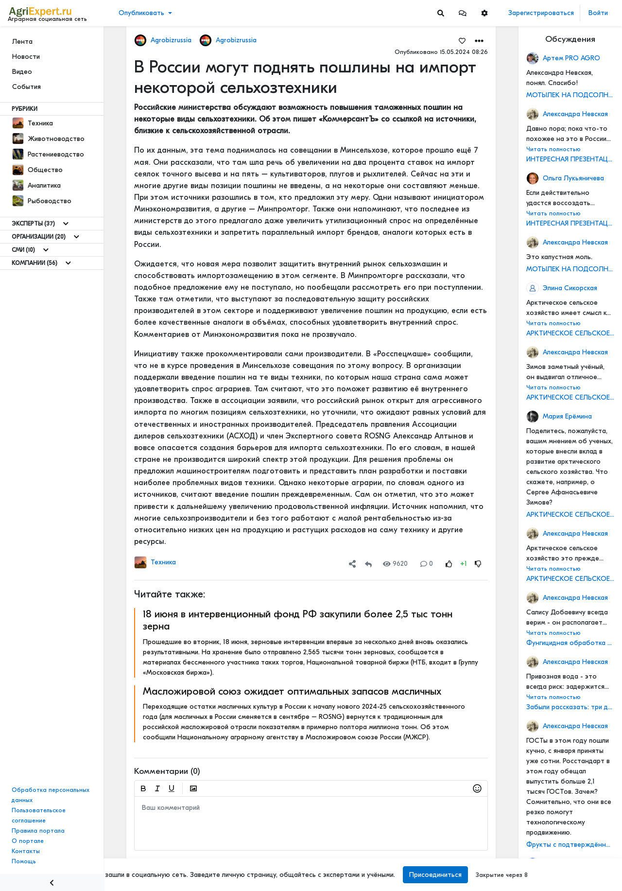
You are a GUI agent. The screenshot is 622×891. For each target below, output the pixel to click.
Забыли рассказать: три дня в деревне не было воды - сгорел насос (570, 707)
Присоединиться (435, 875)
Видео (22, 72)
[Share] (352, 563)
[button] (462, 12)
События (26, 87)
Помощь (24, 861)
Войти (598, 13)
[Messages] (462, 12)
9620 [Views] (395, 563)
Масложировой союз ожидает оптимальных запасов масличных (292, 691)
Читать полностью (553, 149)
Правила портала (38, 830)
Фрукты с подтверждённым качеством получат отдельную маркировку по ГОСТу (570, 844)
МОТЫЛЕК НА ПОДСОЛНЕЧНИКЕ (570, 95)
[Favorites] (462, 40)
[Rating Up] (449, 563)
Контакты (26, 851)
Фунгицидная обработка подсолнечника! (570, 643)
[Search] (440, 12)
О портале (28, 841)
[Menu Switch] (52, 882)
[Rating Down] (478, 563)
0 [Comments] (426, 563)
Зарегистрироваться (541, 13)
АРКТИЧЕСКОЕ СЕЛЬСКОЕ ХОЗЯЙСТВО (570, 333)
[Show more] (66, 223)
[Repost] (368, 563)
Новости (26, 56)
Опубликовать (141, 13)
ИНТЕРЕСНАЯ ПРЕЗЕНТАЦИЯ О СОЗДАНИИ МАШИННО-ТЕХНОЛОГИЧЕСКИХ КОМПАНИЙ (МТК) (570, 159)
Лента (22, 41)
